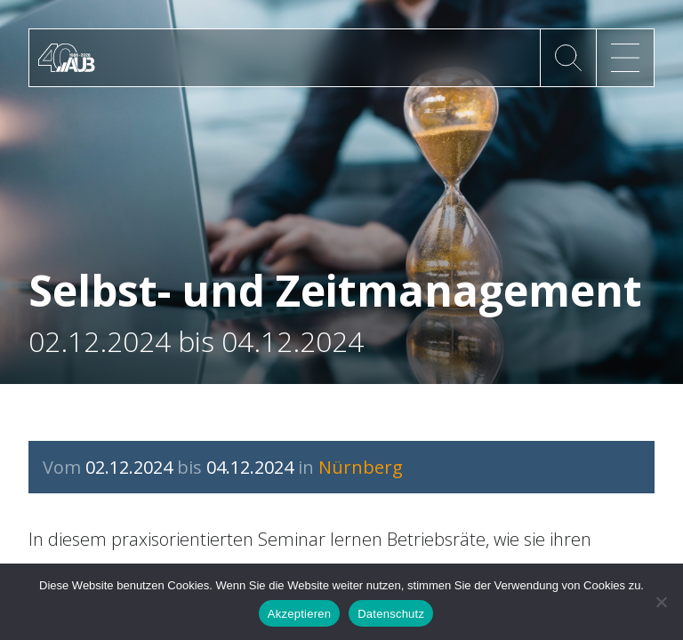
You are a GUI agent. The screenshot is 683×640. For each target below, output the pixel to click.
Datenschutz (391, 613)
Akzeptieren (299, 613)
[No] (661, 602)
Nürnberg (360, 467)
